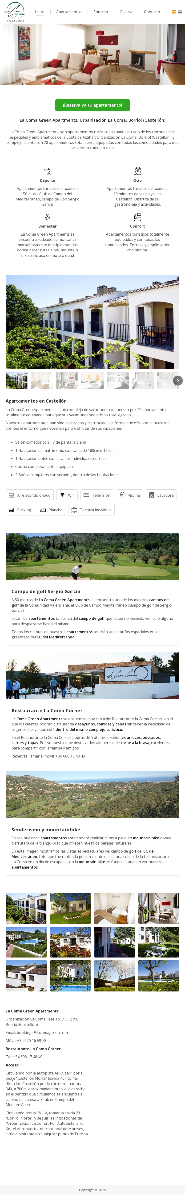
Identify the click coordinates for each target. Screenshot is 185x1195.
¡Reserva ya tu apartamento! (92, 105)
